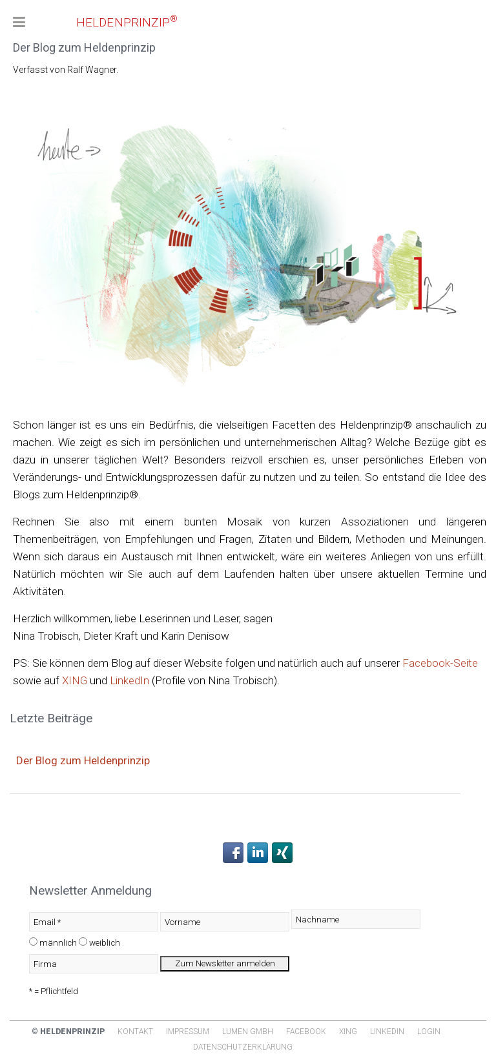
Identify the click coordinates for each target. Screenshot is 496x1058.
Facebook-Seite (440, 662)
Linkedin (387, 1031)
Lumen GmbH (247, 1031)
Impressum (187, 1031)
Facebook (306, 1031)
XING (74, 680)
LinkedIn (129, 680)
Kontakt (135, 1031)
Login (428, 1031)
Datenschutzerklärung (243, 1047)
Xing (348, 1031)
